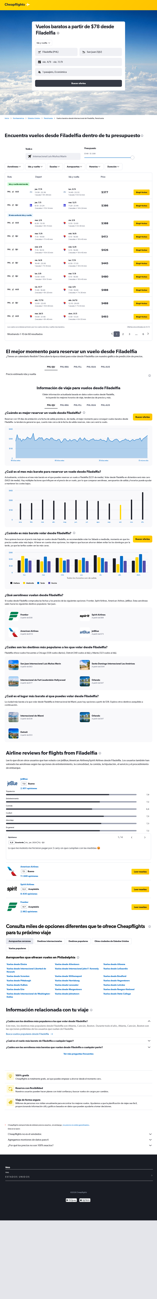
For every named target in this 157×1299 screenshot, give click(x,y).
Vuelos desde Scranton (18, 976)
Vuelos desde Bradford (114, 976)
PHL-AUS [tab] (105, 367)
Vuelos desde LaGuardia (115, 968)
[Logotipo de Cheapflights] (15, 4)
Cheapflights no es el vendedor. (80, 1134)
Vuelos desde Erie (15, 989)
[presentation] (58, 33)
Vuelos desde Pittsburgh (19, 980)
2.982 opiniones (28, 911)
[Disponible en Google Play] (71, 1200)
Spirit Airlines (27, 884)
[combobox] (43, 43)
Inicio (7, 118)
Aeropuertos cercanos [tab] (20, 941)
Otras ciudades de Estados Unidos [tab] (112, 941)
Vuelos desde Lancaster (66, 985)
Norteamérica (18, 118)
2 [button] (123, 334)
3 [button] (129, 334)
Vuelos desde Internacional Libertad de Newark (26, 970)
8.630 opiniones (28, 894)
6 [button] (143, 334)
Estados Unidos (34, 118)
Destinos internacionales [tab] (49, 941)
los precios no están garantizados (76, 1125)
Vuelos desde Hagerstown (116, 980)
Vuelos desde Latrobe (114, 985)
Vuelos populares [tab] (17, 948)
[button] (56, 52)
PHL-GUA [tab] (91, 367)
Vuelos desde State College (117, 993)
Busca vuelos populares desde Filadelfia (29, 1034)
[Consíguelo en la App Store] (84, 1200)
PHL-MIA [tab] (64, 367)
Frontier (24, 902)
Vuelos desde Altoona (114, 964)
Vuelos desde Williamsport (68, 976)
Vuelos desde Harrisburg (67, 980)
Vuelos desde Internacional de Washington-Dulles (28, 995)
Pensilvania (48, 118)
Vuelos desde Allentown (67, 964)
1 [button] (116, 334)
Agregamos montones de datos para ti (80, 1140)
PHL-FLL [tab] (78, 367)
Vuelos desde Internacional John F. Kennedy (77, 968)
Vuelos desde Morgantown (68, 989)
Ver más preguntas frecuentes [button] (78, 1054)
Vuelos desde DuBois (17, 985)
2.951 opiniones (28, 788)
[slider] (132, 157)
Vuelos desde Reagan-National (119, 989)
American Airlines (29, 866)
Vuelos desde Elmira (17, 964)
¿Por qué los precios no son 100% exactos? (80, 1145)
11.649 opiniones (29, 876)
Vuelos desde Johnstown (67, 993)
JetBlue (24, 779)
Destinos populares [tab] (78, 941)
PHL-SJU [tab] (51, 367)
